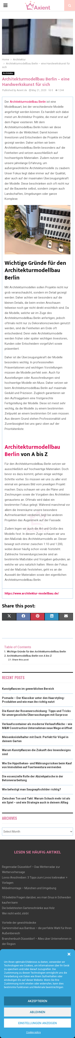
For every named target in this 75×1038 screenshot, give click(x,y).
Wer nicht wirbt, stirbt (15, 913)
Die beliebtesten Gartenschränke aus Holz (28, 908)
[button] (69, 954)
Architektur (8, 73)
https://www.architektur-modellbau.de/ (32, 593)
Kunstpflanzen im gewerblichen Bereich (28, 688)
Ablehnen (37, 1012)
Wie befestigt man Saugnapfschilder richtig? (31, 789)
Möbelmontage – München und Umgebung (29, 888)
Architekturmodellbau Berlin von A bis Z (29, 655)
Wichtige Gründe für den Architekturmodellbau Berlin (36, 651)
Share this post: (20, 659)
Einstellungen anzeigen (37, 1023)
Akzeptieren (37, 1001)
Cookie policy (33, 1032)
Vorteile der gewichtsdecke (19, 922)
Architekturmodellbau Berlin (28, 102)
